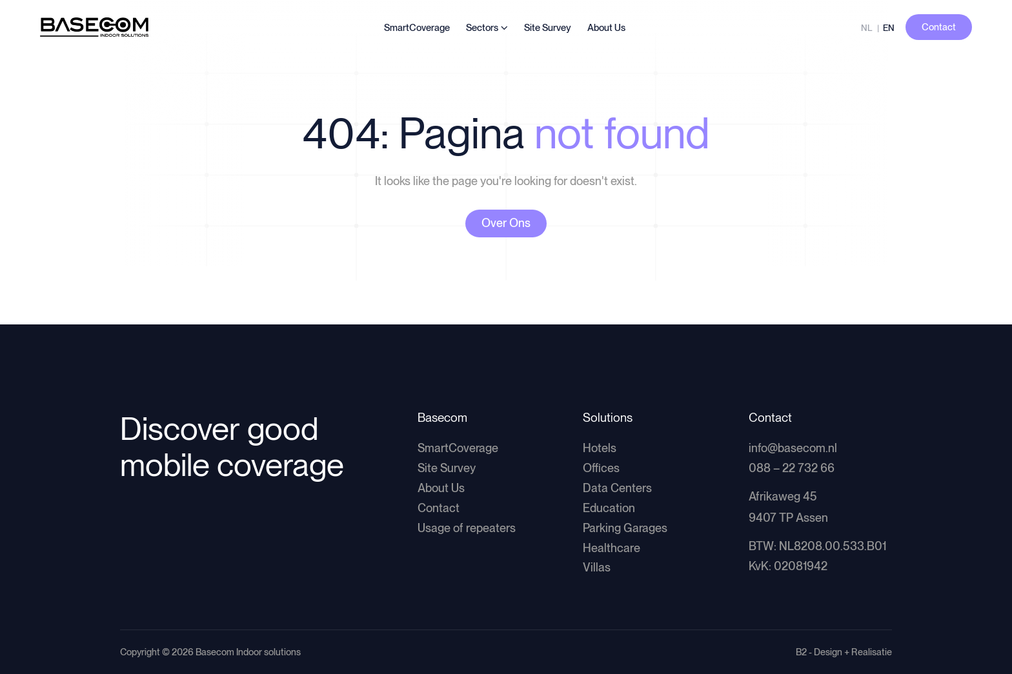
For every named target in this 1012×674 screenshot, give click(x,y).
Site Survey (547, 28)
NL (867, 28)
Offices (601, 468)
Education (609, 508)
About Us (606, 28)
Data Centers (617, 488)
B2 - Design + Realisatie (844, 651)
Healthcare (611, 548)
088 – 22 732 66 (792, 468)
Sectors (482, 28)
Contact (439, 508)
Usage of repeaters (467, 528)
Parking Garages (625, 528)
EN (889, 28)
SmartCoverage (417, 28)
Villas (597, 567)
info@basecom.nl (793, 448)
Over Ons (506, 223)
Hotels (599, 448)
